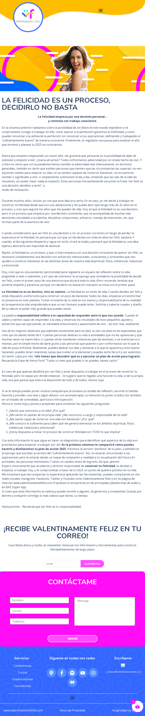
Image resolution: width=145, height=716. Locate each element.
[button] (101, 10)
